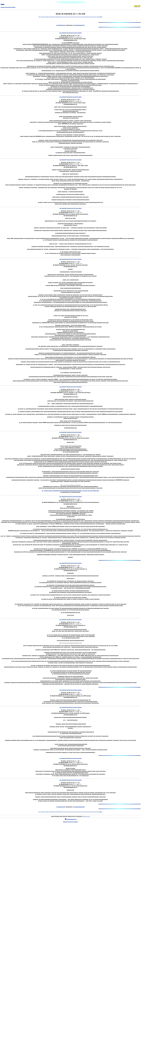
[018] (83, 16)
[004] (47, 16)
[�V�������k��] (78, 25)
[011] (65, 16)
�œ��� (62, 32)
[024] (98, 16)
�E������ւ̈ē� (72, 819)
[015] (75, 16)
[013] (70, 16)
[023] (95, 16)
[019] (85, 16)
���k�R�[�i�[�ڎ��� (8, 7)
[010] (62, 16)
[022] (93, 16)
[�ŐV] (101, 16)
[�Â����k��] (60, 25)
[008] (57, 16)
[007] (55, 16)
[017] (80, 16)
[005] (50, 16)
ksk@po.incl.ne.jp (86, 816)
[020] (88, 16)
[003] (45, 16)
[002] (42, 16)
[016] (77, 16)
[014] (72, 16)
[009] (60, 16)
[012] (67, 16)
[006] (52, 16)
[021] (90, 16)
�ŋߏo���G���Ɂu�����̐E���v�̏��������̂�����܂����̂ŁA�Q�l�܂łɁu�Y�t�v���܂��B (70, 490)
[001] (39, 16)
